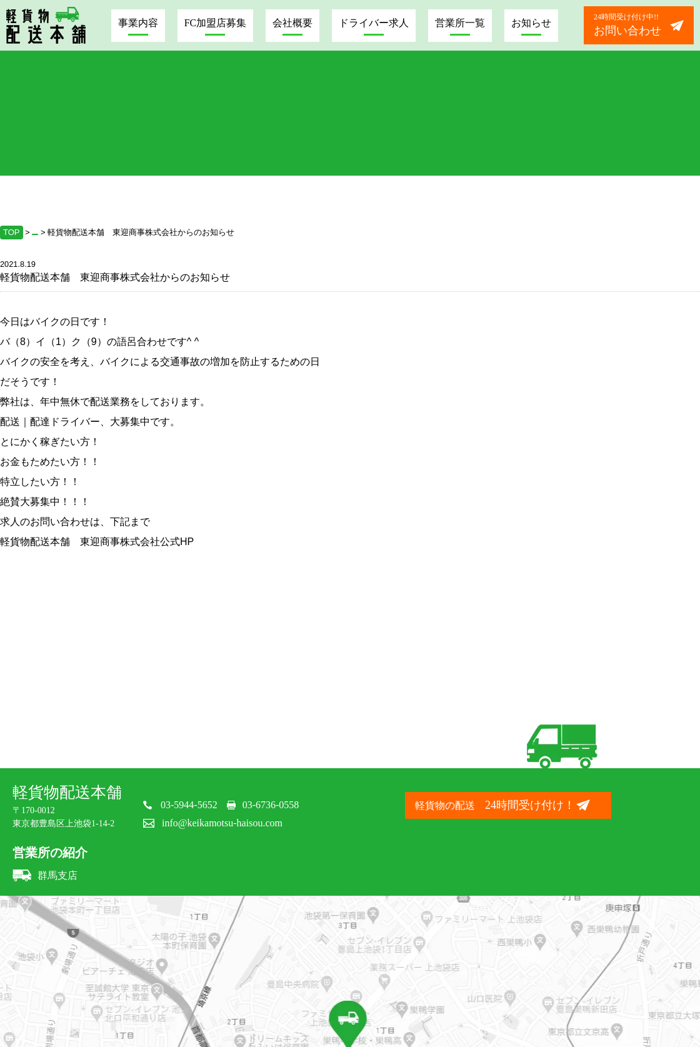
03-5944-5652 (189, 804)
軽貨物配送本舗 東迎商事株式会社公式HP (97, 541)
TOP (11, 232)
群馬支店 (45, 875)
